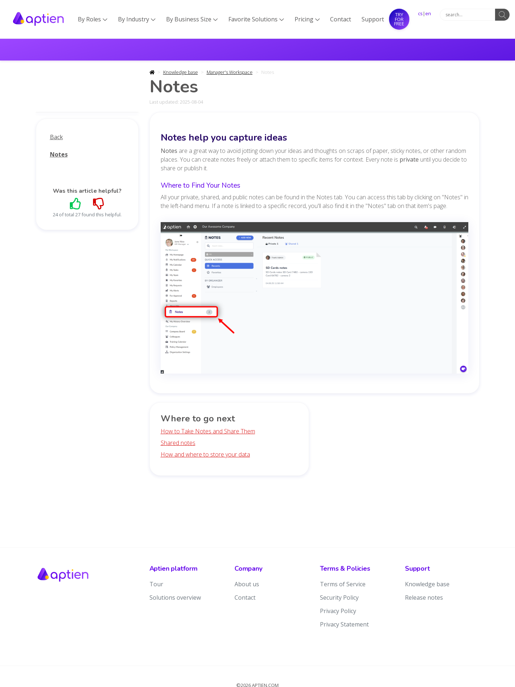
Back (56, 137)
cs (420, 13)
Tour (156, 584)
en (428, 13)
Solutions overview (175, 597)
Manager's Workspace (230, 72)
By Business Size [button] (192, 19)
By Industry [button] (137, 19)
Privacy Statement (344, 624)
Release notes (424, 597)
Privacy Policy (338, 611)
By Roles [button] (92, 19)
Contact (340, 19)
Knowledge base (180, 72)
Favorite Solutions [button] (256, 19)
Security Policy (339, 597)
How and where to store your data (205, 454)
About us (247, 584)
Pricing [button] (307, 19)
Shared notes (178, 443)
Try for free (399, 19)
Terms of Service (343, 584)
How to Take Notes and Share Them (208, 431)
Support (373, 19)
